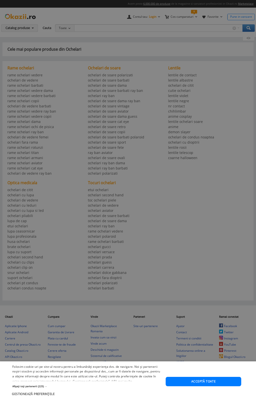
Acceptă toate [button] (203, 392)
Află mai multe (121, 392)
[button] (86, 397)
